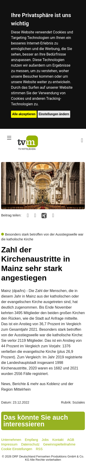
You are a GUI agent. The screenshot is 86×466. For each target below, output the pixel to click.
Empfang (31, 440)
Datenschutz (30, 444)
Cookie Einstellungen (16, 449)
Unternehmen (11, 440)
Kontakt (58, 440)
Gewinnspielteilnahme (59, 444)
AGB (70, 440)
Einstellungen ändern (54, 114)
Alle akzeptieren (24, 114)
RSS (39, 449)
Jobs (45, 440)
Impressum (9, 444)
